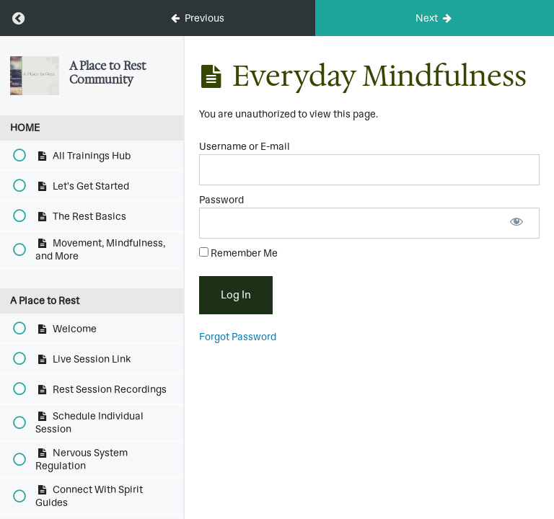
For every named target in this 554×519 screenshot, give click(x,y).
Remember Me (238, 253)
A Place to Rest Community (107, 72)
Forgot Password (237, 336)
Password (221, 199)
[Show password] (516, 223)
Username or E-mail (244, 146)
